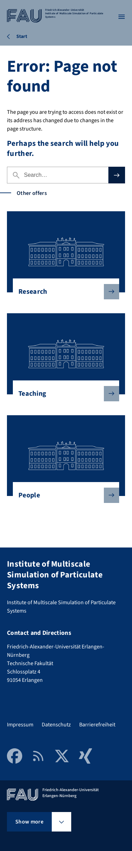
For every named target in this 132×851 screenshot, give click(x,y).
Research (63, 291)
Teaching (63, 393)
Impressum (20, 724)
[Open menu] (121, 16)
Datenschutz (56, 724)
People (63, 495)
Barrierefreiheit (97, 724)
